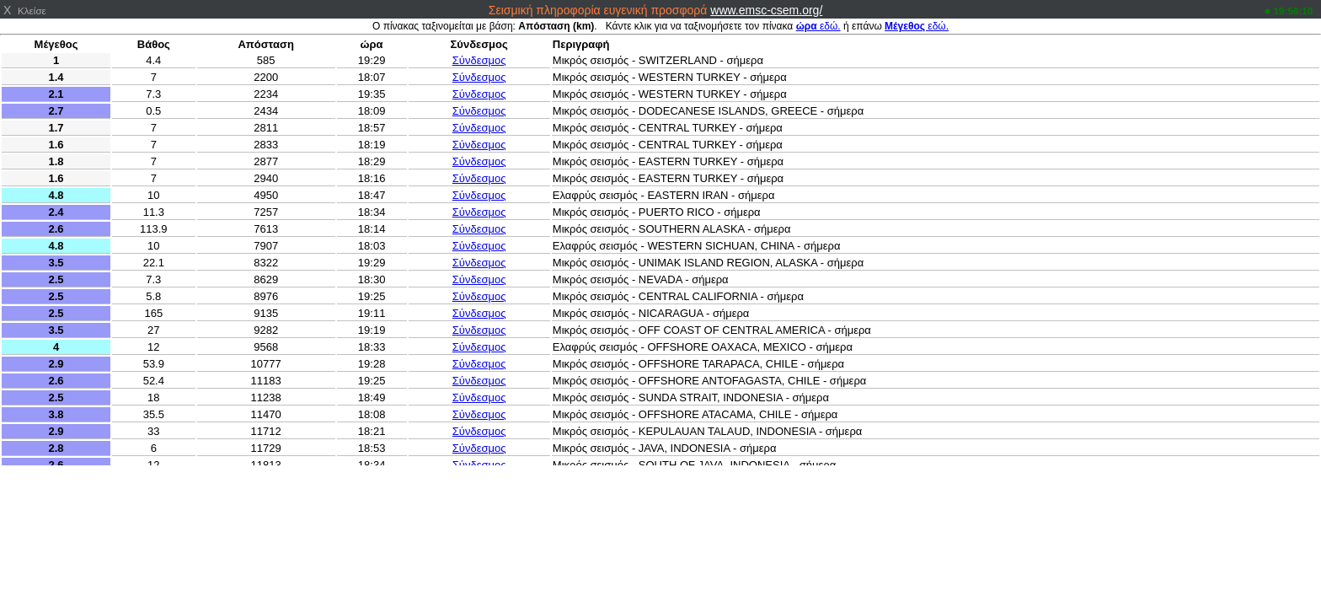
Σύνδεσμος (479, 60)
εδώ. (818, 26)
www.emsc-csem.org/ (766, 10)
